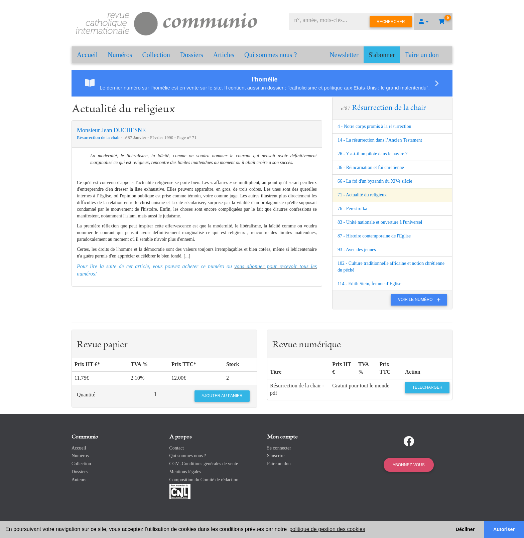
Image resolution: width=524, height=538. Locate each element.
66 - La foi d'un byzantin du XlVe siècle (375, 181)
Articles (223, 54)
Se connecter (279, 448)
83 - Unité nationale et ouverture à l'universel (380, 222)
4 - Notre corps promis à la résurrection (374, 126)
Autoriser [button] (504, 529)
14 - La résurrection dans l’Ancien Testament (380, 140)
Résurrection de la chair (99, 137)
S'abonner (382, 54)
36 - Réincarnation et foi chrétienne (371, 167)
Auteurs (79, 479)
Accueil (87, 54)
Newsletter (344, 54)
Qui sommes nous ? (270, 54)
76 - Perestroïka (352, 208)
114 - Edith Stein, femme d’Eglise (369, 283)
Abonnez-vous (409, 465)
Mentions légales (185, 471)
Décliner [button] (465, 529)
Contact (176, 448)
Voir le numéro (421, 299)
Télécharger (427, 387)
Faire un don (422, 54)
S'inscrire (275, 455)
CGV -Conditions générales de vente (203, 463)
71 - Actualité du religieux (362, 194)
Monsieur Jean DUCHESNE (111, 130)
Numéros (120, 54)
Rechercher (391, 21)
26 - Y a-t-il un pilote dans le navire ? (372, 153)
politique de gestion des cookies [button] (327, 529)
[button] (423, 21)
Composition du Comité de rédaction (204, 479)
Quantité (86, 394)
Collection (156, 54)
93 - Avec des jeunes (357, 249)
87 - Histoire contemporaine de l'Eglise (374, 235)
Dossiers (191, 54)
